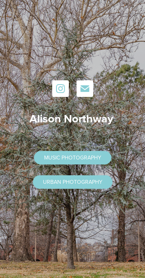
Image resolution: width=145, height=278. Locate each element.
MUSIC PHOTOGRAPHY (72, 157)
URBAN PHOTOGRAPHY (72, 182)
